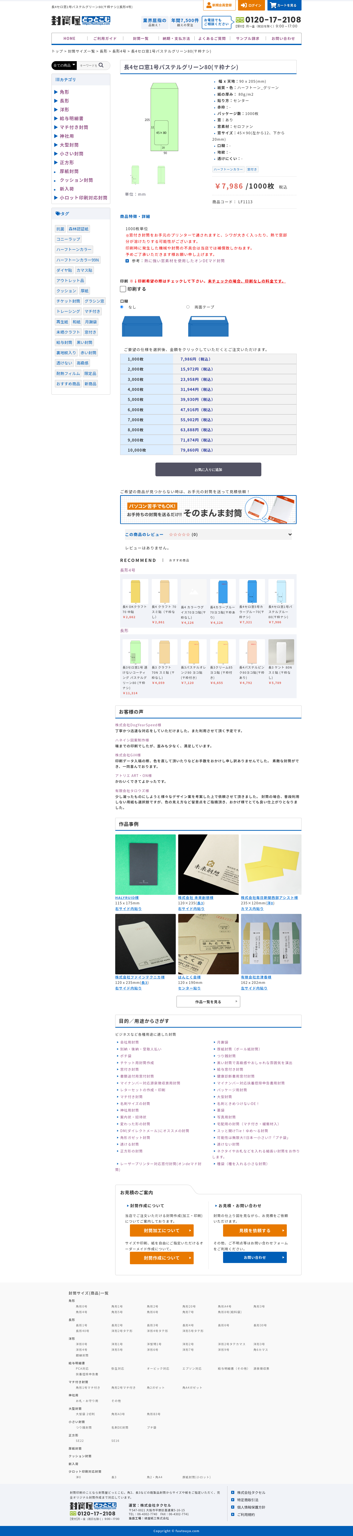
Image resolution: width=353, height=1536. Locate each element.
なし (132, 306)
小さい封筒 (72, 153)
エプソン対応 (192, 1368)
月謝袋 (222, 1042)
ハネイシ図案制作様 (132, 740)
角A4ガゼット (192, 1387)
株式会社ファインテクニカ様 (140, 977)
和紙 (76, 322)
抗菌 (60, 229)
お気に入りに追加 (208, 470)
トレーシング (68, 311)
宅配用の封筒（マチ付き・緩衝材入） (249, 1123)
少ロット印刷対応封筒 (85, 1471)
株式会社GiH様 (128, 754)
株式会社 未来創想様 (196, 897)
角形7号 (188, 1312)
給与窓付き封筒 (230, 1069)
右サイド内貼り (128, 908)
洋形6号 (152, 1349)
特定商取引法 (247, 1499)
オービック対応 (158, 1368)
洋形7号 (188, 1349)
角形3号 (259, 1306)
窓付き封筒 (129, 1069)
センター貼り (189, 988)
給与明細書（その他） (234, 1368)
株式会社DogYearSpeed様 (138, 724)
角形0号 (82, 1306)
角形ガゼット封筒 (135, 1137)
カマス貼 (84, 270)
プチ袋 (152, 1427)
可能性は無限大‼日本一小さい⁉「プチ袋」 (253, 1137)
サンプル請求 (248, 38)
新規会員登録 (222, 5)
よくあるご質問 (212, 38)
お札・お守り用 (87, 1401)
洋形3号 (259, 1344)
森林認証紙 (78, 229)
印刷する (137, 288)
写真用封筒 (226, 1117)
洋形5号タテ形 (193, 1331)
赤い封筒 (89, 352)
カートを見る (287, 5)
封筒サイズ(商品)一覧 (89, 1293)
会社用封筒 (129, 1042)
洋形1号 (117, 1344)
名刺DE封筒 (120, 1427)
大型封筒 (224, 1096)
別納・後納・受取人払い (141, 1049)
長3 (200, 902)
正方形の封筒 (131, 1151)
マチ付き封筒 (131, 1096)
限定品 (90, 373)
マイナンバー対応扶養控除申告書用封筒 (251, 1083)
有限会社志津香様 (256, 977)
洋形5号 (117, 1349)
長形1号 (82, 1325)
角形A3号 (118, 1414)
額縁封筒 (82, 1355)
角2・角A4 (155, 1477)
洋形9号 (223, 1349)
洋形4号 (82, 1349)
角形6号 (152, 1312)
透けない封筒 (228, 1144)
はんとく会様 (189, 977)
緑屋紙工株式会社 (156, 1518)
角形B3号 (154, 1414)
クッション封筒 (76, 180)
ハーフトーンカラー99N (77, 260)
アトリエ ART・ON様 (133, 775)
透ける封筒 (129, 1144)
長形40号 (82, 1331)
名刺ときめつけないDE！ (238, 1103)
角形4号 (82, 1312)
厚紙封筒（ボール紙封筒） (240, 1049)
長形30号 (260, 1325)
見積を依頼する (255, 1230)
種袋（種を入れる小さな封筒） (243, 1163)
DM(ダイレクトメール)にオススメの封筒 (154, 1130)
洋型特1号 (154, 1344)
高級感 (82, 363)
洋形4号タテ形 (157, 1331)
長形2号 (117, 1325)
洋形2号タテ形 (122, 1331)
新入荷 (67, 188)
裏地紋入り (66, 352)
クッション (66, 291)
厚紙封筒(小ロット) (196, 1477)
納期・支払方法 (176, 38)
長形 (124, 630)
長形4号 (128, 570)
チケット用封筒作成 (137, 1062)
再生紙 (62, 322)
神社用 (67, 136)
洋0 (270, 902)
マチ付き (93, 311)
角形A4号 (225, 1306)
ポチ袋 (125, 1055)
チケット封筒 (68, 301)
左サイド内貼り (254, 988)
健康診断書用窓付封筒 (236, 1076)
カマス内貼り (252, 908)
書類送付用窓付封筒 (137, 1076)
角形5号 (117, 1312)
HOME (69, 38)
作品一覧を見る (208, 1001)
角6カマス (260, 1349)
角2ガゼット (156, 1387)
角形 (64, 92)
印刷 (124, 281)
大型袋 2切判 (85, 1414)
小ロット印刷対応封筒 (84, 197)
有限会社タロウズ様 (132, 790)
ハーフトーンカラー (228, 169)
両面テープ (204, 306)
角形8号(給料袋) (230, 1312)
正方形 (67, 162)
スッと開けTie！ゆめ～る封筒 (242, 1130)
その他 (116, 1401)
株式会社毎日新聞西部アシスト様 (269, 897)
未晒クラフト (68, 332)
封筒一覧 (141, 38)
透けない (64, 363)
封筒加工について (162, 1230)
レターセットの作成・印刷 (142, 1089)
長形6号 (223, 1325)
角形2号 (152, 1306)
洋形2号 (188, 1344)
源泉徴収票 (261, 1368)
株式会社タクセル (251, 1492)
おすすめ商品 (68, 384)
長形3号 (152, 1325)
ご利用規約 (246, 1514)
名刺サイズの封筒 (135, 1103)
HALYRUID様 (127, 897)
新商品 (90, 384)
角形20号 (189, 1306)
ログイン (254, 5)
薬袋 (221, 1110)
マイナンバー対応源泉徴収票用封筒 (150, 1083)
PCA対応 (82, 1368)
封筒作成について (162, 1258)
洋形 (64, 109)
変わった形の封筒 (135, 1123)
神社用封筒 (129, 1110)
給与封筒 (64, 342)
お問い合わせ (283, 38)
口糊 (124, 301)
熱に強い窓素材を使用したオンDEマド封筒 (184, 260)
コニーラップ (68, 239)
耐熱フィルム (68, 373)
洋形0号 (82, 1344)
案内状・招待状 (133, 1117)
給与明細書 (72, 118)
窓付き (252, 169)
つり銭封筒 (226, 1055)
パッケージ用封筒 (232, 1089)
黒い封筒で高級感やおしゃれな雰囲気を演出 (255, 1062)
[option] (164, 117)
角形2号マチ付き (123, 1387)
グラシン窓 (94, 301)
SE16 (115, 1440)
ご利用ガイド (105, 38)
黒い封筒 (85, 342)
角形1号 (117, 1306)
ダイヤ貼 (64, 270)
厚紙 (84, 291)
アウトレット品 (70, 280)
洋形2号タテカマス (232, 1344)
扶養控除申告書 (87, 1374)
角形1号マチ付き (88, 1387)
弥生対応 (117, 1368)
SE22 (80, 1440)
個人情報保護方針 (251, 1507)
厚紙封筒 (69, 171)
